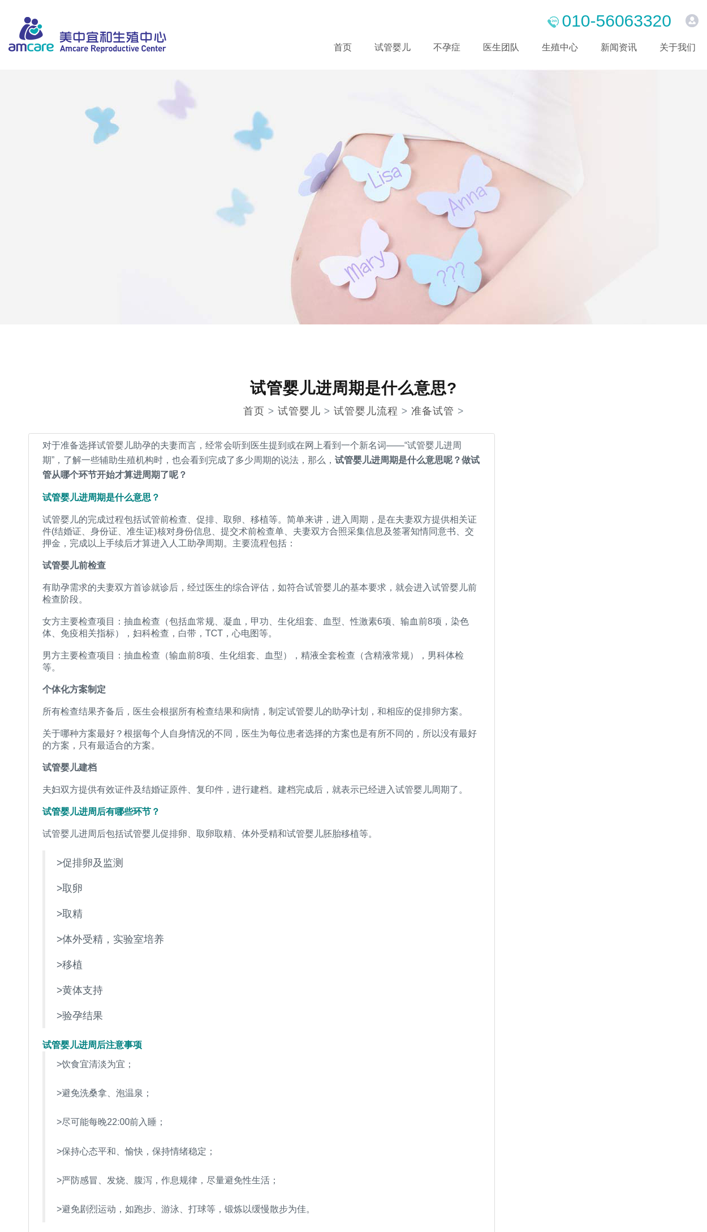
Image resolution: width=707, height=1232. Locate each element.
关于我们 (677, 47)
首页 (343, 47)
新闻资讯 (619, 47)
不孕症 (446, 47)
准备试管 (432, 411)
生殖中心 (560, 47)
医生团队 (501, 47)
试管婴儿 (392, 47)
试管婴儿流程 (366, 411)
